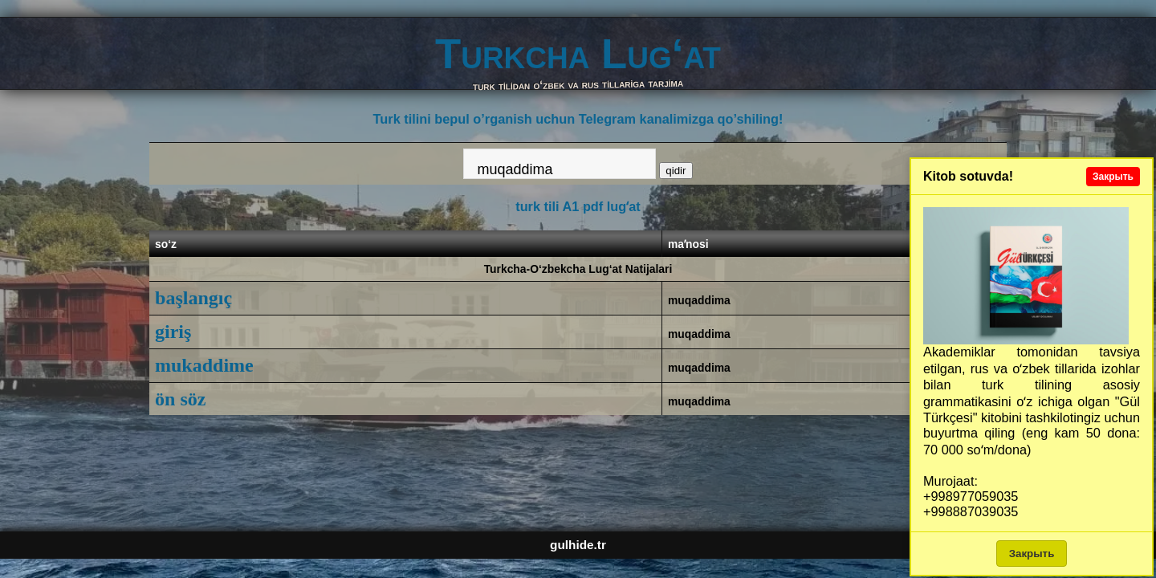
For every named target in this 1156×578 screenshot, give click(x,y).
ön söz (180, 399)
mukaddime (204, 365)
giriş (173, 331)
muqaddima (699, 300)
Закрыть (1113, 176)
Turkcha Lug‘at (578, 53)
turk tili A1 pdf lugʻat (578, 206)
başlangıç (193, 297)
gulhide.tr (578, 545)
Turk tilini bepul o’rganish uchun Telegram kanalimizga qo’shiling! (578, 119)
